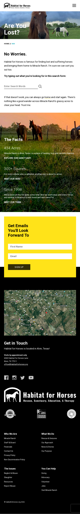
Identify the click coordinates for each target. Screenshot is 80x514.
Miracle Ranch (10, 438)
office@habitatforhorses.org (16, 364)
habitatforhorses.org (13, 502)
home (48, 97)
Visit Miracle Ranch (49, 490)
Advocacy (45, 477)
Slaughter (8, 477)
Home (6, 44)
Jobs (43, 486)
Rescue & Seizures (49, 438)
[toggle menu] (74, 5)
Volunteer (45, 482)
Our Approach (47, 443)
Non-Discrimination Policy (14, 460)
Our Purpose (46, 451)
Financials (8, 447)
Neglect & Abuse (11, 473)
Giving (43, 473)
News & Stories (47, 447)
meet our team (12, 202)
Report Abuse (9, 486)
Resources (8, 482)
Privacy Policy (9, 455)
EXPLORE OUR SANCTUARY (17, 158)
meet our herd (12, 179)
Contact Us (8, 451)
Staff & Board (9, 443)
